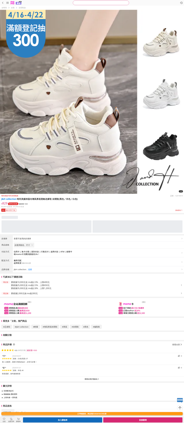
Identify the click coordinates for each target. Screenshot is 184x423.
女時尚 (4, 7)
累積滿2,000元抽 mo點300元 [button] (24, 293)
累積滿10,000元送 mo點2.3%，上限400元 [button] (30, 282)
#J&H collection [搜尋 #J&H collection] (21, 326)
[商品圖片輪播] (92, 102)
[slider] (92, 307)
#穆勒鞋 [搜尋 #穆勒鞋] (96, 326)
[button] (92, 210)
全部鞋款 (22, 7)
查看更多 (92, 403)
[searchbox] (101, 3)
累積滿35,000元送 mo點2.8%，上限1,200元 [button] (31, 288)
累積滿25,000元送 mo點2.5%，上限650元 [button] (30, 285)
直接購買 (143, 420)
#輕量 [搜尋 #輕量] (35, 326)
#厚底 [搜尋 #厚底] (64, 326)
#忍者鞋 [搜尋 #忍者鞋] (6, 326)
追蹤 (30, 269)
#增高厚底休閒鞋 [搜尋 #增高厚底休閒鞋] (50, 326)
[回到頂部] (180, 408)
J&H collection (8, 199)
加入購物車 (62, 420)
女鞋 (13, 7)
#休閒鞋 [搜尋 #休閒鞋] (75, 326)
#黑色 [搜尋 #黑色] (85, 326)
